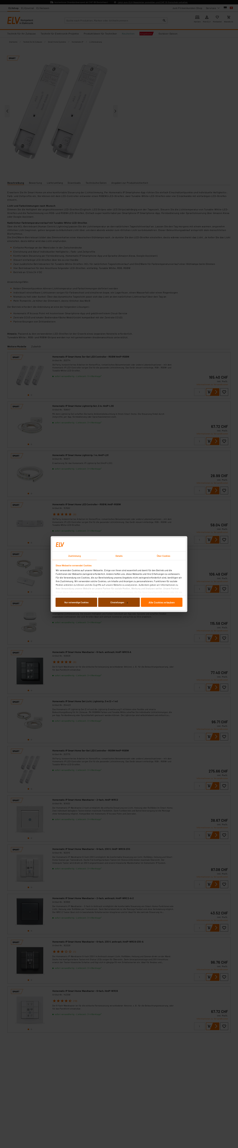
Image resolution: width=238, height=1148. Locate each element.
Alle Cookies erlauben (162, 602)
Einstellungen (119, 602)
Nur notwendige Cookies (76, 602)
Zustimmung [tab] (74, 555)
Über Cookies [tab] (163, 555)
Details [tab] (119, 555)
